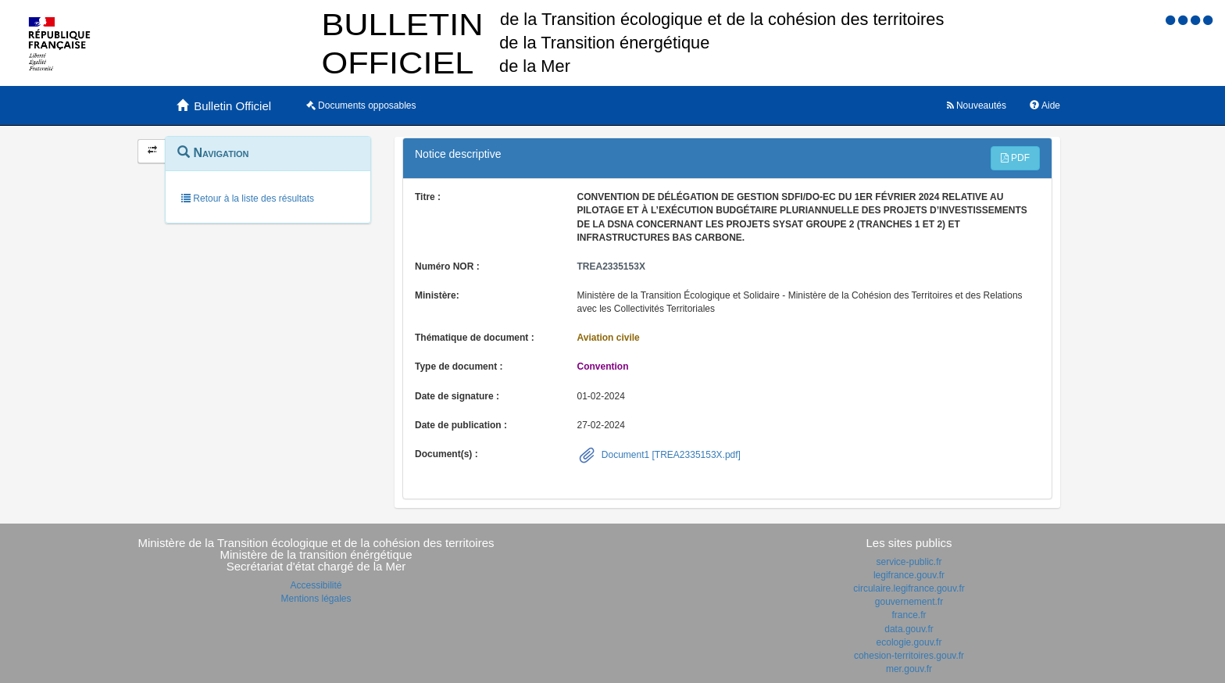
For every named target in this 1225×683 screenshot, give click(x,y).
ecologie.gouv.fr (909, 642)
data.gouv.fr (908, 629)
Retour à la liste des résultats (247, 198)
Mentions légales (315, 598)
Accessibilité (315, 585)
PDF (1015, 157)
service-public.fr (908, 561)
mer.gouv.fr (909, 668)
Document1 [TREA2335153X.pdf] (670, 454)
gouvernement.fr (909, 601)
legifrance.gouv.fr (909, 575)
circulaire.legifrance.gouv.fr (909, 588)
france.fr (908, 615)
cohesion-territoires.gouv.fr (909, 655)
